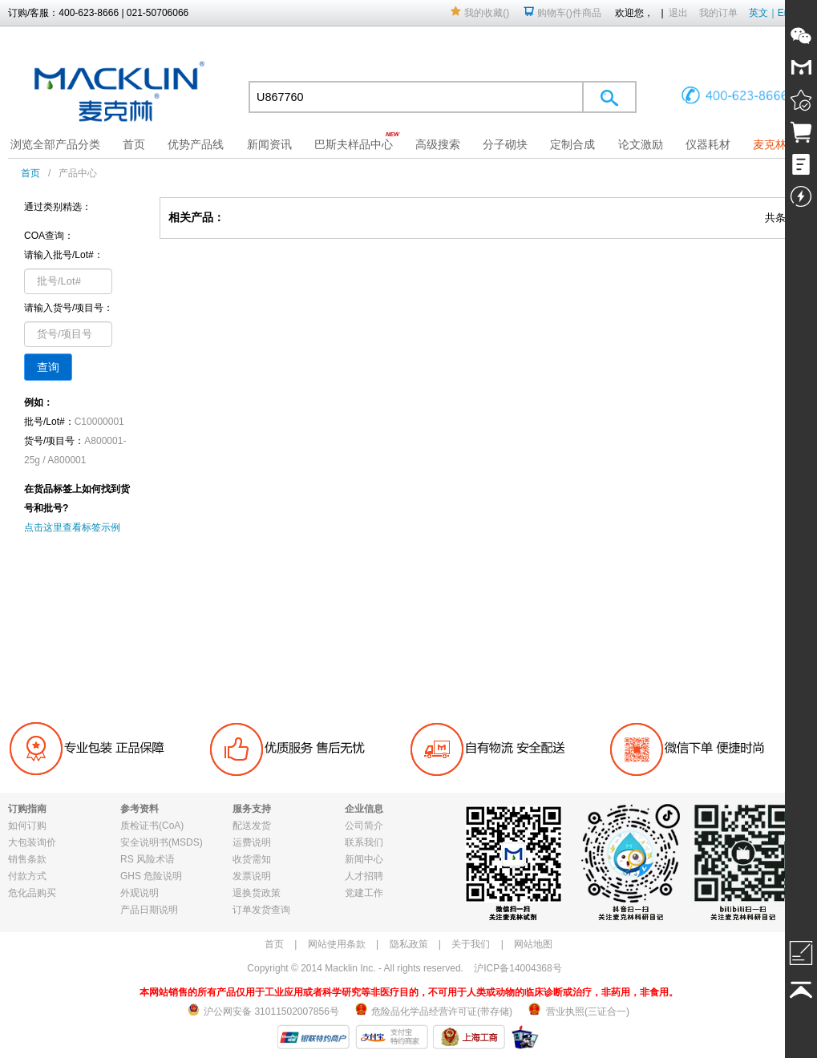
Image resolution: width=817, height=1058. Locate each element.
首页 (134, 144)
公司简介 (364, 825)
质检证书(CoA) (152, 825)
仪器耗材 (708, 144)
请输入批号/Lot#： (63, 254)
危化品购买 (32, 892)
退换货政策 (257, 892)
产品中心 (78, 173)
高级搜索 (437, 144)
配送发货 (252, 825)
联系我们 (364, 842)
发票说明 (252, 876)
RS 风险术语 (147, 859)
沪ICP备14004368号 (517, 968)
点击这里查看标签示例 (72, 527)
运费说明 (252, 842)
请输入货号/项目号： (68, 307)
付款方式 (27, 876)
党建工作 (364, 892)
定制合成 (572, 144)
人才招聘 (364, 876)
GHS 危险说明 (151, 876)
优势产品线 (196, 144)
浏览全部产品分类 (55, 144)
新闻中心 (364, 859)
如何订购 (27, 825)
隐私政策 (409, 944)
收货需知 (252, 859)
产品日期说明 (149, 909)
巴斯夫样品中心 (353, 144)
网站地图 (533, 944)
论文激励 (640, 144)
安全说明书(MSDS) (161, 842)
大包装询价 (32, 842)
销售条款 (27, 859)
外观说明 (139, 892)
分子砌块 (505, 144)
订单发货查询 (261, 909)
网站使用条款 (337, 944)
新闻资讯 (269, 144)
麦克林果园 (781, 144)
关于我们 (470, 944)
